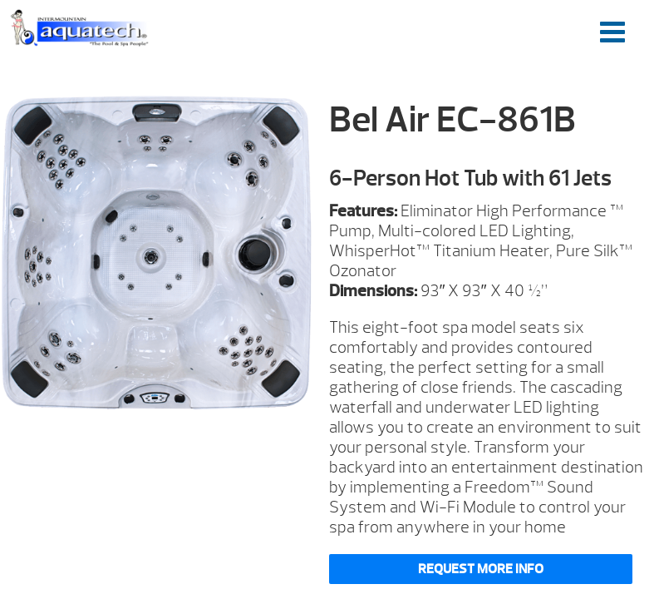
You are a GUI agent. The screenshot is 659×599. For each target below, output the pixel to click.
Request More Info (480, 569)
